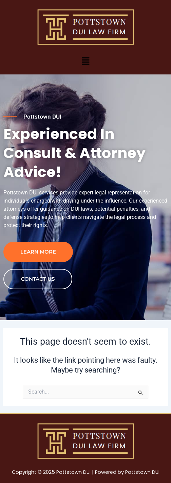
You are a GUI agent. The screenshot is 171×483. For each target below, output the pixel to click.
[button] (85, 61)
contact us (38, 279)
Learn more (38, 251)
